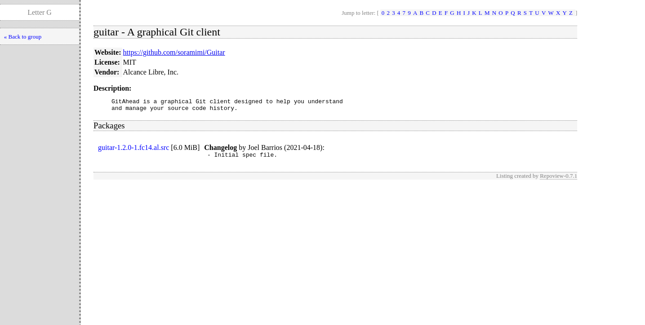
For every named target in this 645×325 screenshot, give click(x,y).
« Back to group (22, 36)
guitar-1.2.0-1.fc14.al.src (133, 150)
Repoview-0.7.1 (558, 179)
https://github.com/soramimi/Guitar (174, 52)
